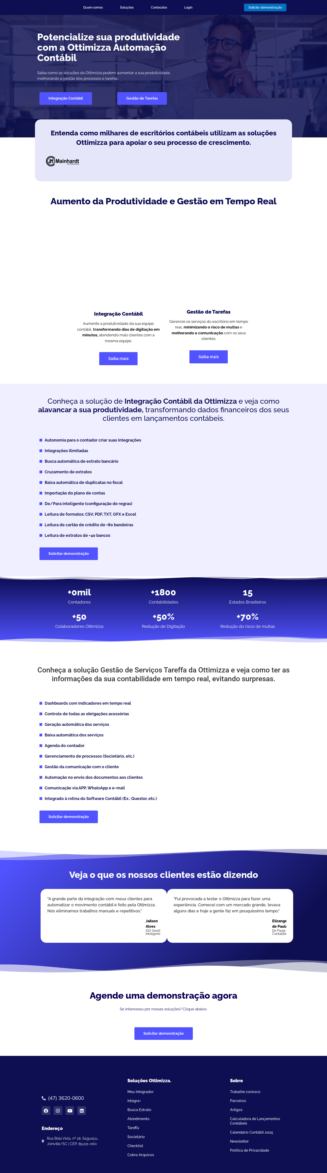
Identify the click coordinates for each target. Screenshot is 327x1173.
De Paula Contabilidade (282, 932)
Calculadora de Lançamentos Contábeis (255, 1121)
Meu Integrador (140, 1092)
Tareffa (133, 1128)
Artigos (236, 1110)
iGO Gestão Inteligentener (156, 932)
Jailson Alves (152, 924)
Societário (136, 1137)
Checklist (135, 1146)
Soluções (127, 7)
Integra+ (134, 1101)
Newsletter (239, 1141)
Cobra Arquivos (140, 1155)
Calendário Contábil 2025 (251, 1132)
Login (188, 7)
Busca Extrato (139, 1110)
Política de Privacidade (249, 1150)
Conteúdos (159, 7)
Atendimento (138, 1119)
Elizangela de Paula (281, 924)
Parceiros (238, 1101)
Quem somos (93, 7)
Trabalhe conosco (245, 1092)
